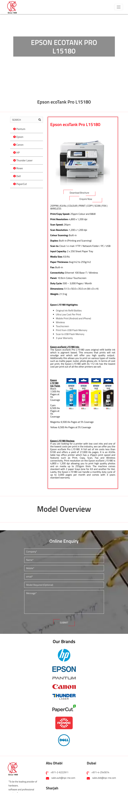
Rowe (19, 168)
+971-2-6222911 (59, 772)
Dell (18, 176)
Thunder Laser (24, 160)
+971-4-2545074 (100, 772)
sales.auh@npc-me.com (63, 778)
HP (18, 153)
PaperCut (21, 184)
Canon (19, 145)
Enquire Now (85, 199)
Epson (19, 137)
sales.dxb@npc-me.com (104, 778)
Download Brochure (79, 193)
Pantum (20, 129)
